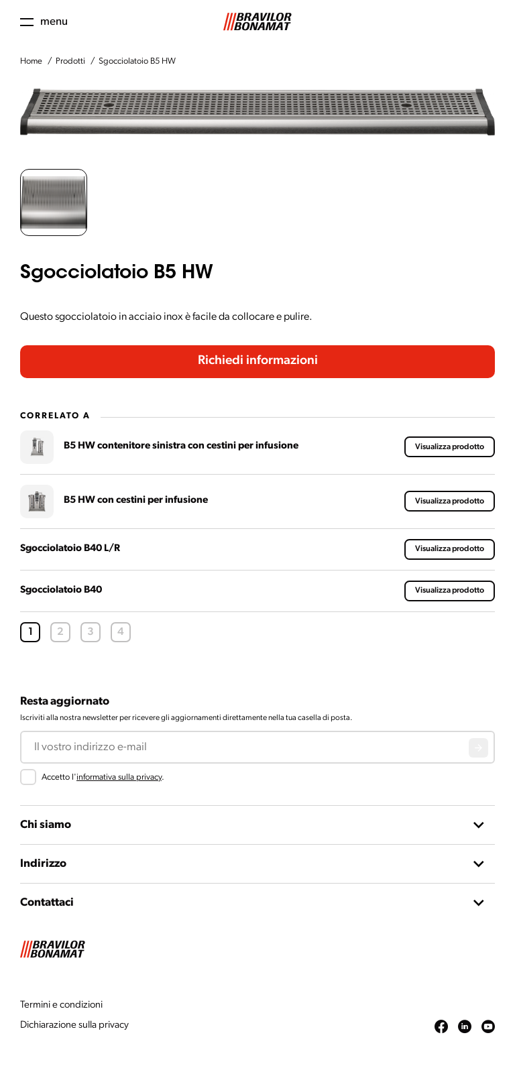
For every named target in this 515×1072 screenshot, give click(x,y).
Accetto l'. (103, 777)
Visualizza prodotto (449, 447)
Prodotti (70, 61)
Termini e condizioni (61, 1005)
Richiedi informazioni (258, 361)
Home (31, 61)
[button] (53, 202)
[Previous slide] (30, 112)
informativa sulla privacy (119, 777)
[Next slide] (485, 112)
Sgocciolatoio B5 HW (137, 61)
